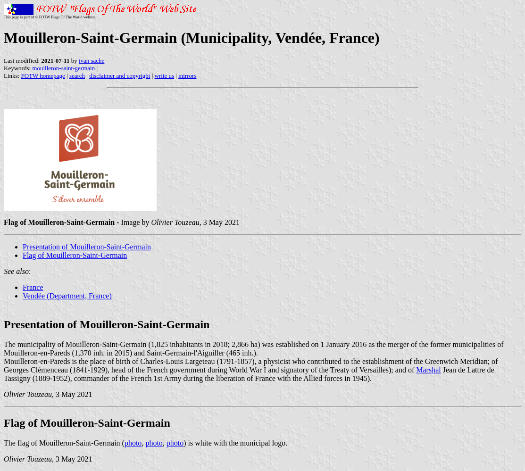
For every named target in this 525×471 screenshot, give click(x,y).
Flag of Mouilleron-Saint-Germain (75, 255)
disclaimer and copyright (119, 75)
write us (165, 75)
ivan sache (92, 60)
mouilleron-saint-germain (63, 68)
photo (133, 443)
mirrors (187, 75)
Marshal (428, 370)
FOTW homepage (43, 75)
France (33, 287)
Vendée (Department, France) (67, 296)
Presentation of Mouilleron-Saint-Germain (87, 247)
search (77, 75)
